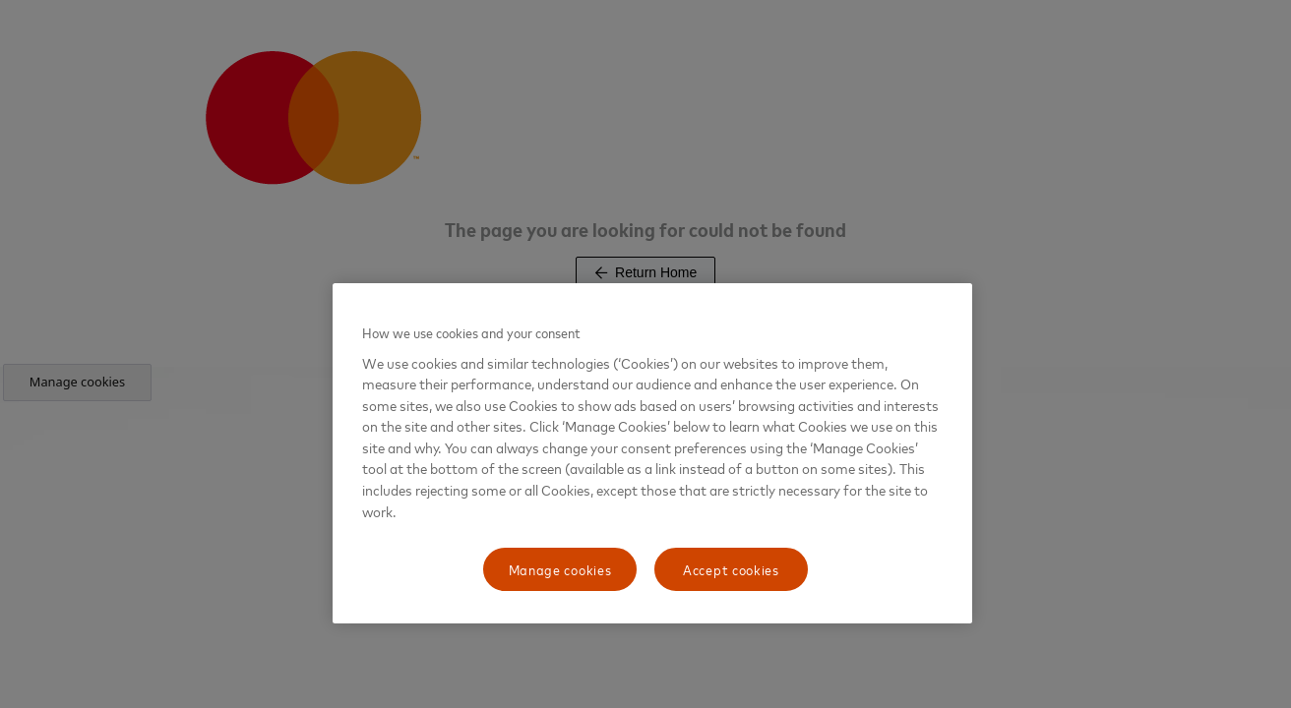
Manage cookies (560, 569)
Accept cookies (731, 569)
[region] (652, 453)
